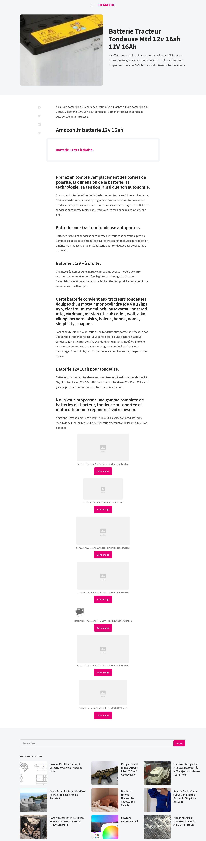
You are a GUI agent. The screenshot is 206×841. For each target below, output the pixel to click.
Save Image (103, 471)
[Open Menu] (93, 5)
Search (179, 743)
